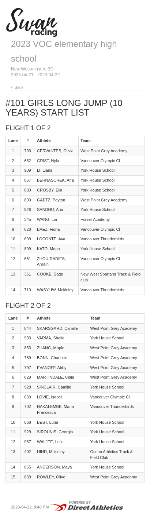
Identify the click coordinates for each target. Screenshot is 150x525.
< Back (17, 87)
